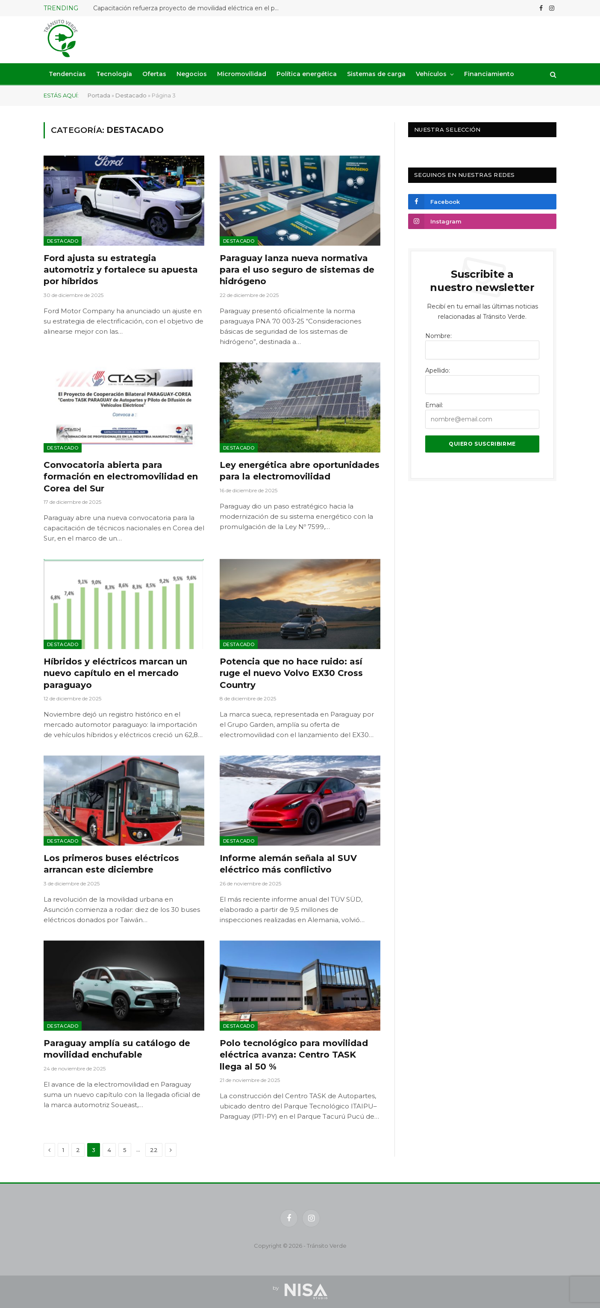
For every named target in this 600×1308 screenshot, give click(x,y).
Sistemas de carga (376, 74)
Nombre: (438, 336)
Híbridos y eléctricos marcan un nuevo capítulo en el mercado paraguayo (115, 673)
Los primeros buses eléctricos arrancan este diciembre (111, 864)
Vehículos (431, 74)
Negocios (191, 74)
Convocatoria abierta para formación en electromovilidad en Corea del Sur (121, 476)
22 (154, 1149)
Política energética (306, 74)
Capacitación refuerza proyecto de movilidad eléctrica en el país (187, 8)
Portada (99, 95)
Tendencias (67, 74)
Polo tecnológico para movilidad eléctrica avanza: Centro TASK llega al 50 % (294, 1054)
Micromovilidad (241, 74)
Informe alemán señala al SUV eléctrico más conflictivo (288, 864)
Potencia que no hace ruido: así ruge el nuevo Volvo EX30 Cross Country (291, 673)
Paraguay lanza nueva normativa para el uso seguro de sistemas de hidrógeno (297, 269)
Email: (434, 405)
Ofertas (154, 74)
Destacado (131, 95)
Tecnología (114, 74)
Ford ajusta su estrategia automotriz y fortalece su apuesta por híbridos (121, 269)
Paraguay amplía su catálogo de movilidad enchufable (117, 1049)
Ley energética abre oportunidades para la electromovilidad (299, 471)
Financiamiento (489, 74)
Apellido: (437, 370)
